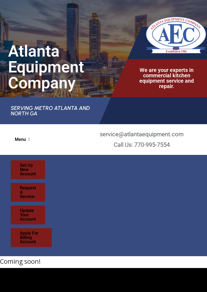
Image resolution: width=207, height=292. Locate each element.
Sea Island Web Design (45, 276)
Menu (22, 139)
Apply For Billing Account (136, 179)
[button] (22, 139)
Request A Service (132, 165)
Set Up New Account (70, 165)
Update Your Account (66, 179)
